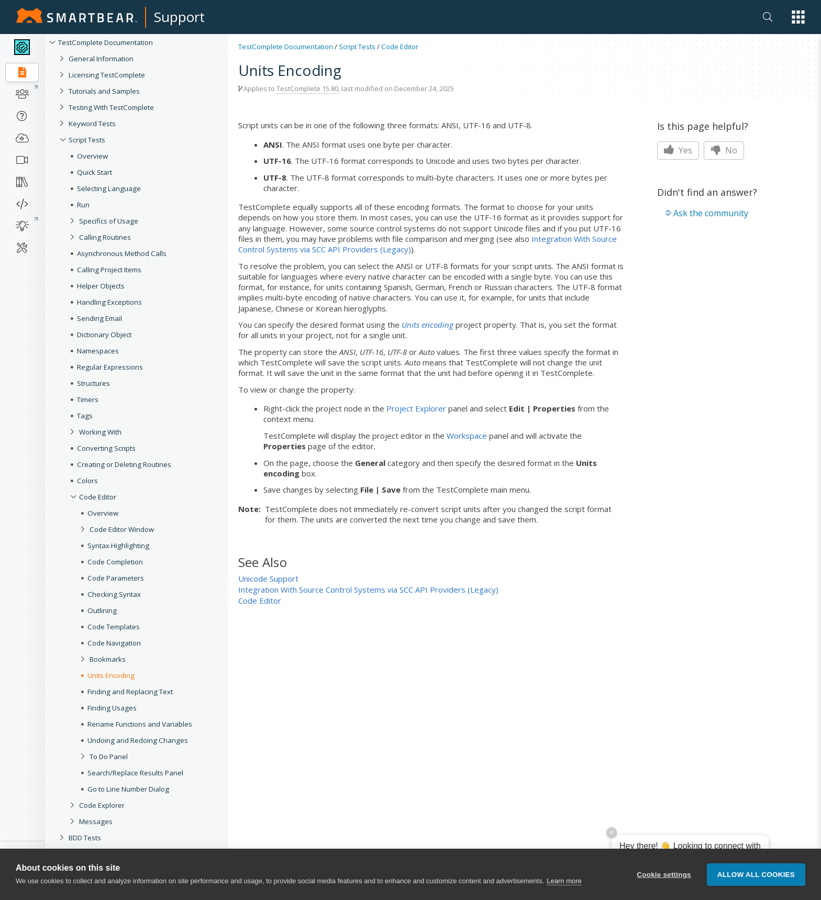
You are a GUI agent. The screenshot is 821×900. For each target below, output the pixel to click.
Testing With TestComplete (111, 107)
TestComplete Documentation (105, 42)
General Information (101, 58)
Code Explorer (102, 805)
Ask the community (710, 213)
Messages (96, 821)
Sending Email (99, 318)
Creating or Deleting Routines (124, 464)
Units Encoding (111, 675)
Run (83, 204)
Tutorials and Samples (104, 91)
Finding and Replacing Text (130, 691)
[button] (798, 17)
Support (179, 16)
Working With (100, 432)
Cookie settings (664, 875)
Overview (92, 156)
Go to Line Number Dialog (128, 789)
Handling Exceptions (109, 302)
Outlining (102, 610)
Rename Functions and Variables (139, 724)
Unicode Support (268, 578)
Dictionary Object (104, 334)
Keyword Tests (92, 123)
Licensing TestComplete (107, 75)
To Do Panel (109, 756)
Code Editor (97, 497)
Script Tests (87, 140)
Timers (87, 399)
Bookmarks (108, 659)
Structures (93, 383)
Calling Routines (105, 237)
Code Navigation (114, 643)
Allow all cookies (756, 875)
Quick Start (94, 172)
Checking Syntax (114, 594)
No (724, 150)
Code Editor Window (122, 529)
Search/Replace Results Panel (135, 772)
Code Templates (113, 626)
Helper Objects (101, 286)
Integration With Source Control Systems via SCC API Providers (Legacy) (368, 589)
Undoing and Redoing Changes (137, 740)
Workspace (467, 435)
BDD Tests (85, 837)
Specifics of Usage (108, 221)
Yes (678, 150)
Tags (85, 415)
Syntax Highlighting (118, 545)
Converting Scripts (106, 448)
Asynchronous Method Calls (122, 253)
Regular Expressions (110, 367)
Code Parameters (115, 578)
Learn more (564, 881)
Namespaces (98, 350)
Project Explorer (416, 408)
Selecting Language (109, 188)
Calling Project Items (109, 269)
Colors (87, 480)
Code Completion (115, 561)
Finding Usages (112, 708)
